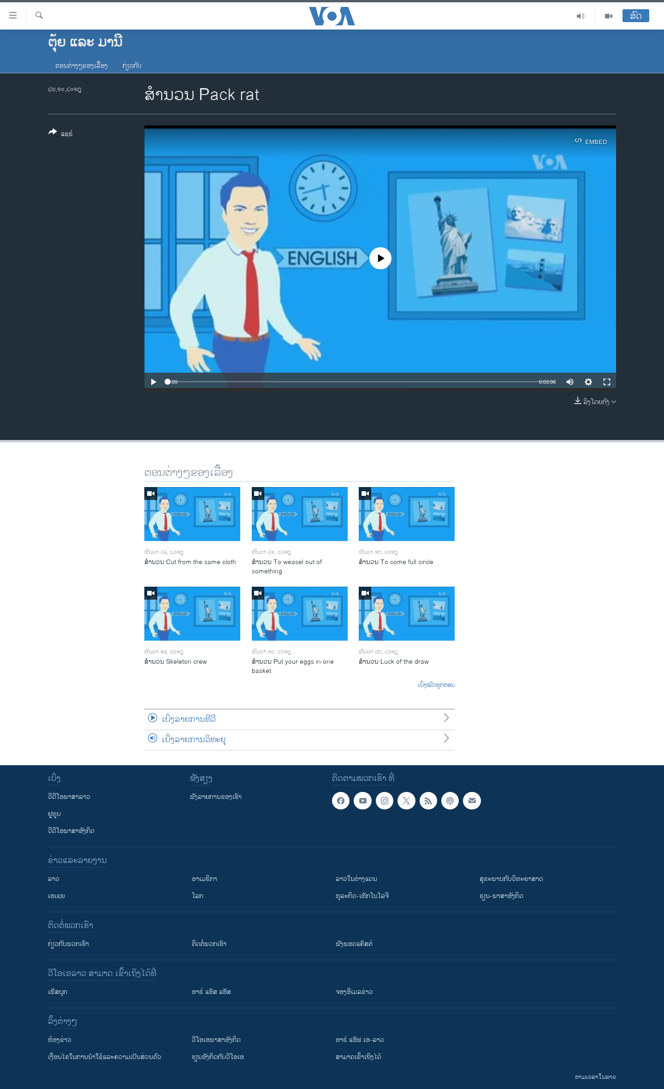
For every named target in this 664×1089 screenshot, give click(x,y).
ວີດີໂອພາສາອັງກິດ (71, 831)
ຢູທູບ (54, 814)
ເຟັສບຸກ (57, 992)
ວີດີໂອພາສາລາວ (69, 797)
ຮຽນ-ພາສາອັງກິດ (501, 896)
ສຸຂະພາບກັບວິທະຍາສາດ (511, 879)
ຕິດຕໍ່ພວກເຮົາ (209, 944)
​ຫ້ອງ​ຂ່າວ (59, 1040)
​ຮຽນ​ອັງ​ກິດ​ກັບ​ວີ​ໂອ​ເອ (218, 1057)
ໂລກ (197, 896)
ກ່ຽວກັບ (132, 65)
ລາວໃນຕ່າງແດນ (356, 879)
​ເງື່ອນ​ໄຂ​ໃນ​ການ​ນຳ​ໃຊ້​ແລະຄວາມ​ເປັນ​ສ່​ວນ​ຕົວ (104, 1057)
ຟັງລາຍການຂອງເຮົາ (216, 797)
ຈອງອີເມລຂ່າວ (354, 992)
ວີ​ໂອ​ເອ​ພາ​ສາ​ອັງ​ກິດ (216, 1040)
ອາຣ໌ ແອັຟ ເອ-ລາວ (360, 1040)
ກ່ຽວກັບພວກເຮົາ (68, 944)
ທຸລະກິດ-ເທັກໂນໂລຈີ (362, 896)
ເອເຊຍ (56, 896)
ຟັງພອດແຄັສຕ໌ (354, 944)
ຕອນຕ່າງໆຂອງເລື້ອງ (81, 65)
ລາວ (53, 879)
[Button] (60, 134)
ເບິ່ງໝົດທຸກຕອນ (436, 685)
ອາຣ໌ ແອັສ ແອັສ (211, 992)
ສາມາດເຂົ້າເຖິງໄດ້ (358, 1057)
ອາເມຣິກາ (204, 879)
